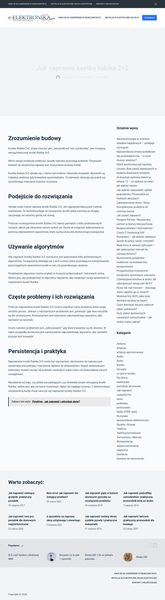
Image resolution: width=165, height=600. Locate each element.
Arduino (121, 343)
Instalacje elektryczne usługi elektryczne (71, 4)
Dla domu (122, 377)
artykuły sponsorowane (130, 352)
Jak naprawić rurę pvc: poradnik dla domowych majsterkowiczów (22, 520)
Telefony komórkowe (129, 433)
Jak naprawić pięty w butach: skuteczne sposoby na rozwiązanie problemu (101, 497)
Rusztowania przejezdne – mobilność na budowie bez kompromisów (132, 262)
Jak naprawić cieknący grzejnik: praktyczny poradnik (21, 497)
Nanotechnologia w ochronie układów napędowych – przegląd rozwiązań (135, 143)
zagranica (122, 450)
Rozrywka (122, 416)
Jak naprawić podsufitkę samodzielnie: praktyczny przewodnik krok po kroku (138, 497)
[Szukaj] (156, 4)
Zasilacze (122, 454)
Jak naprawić (102, 77)
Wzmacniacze (125, 441)
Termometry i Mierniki (129, 437)
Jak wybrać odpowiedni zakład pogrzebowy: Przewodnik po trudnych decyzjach (134, 194)
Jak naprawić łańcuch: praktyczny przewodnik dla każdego (138, 520)
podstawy (122, 403)
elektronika (123, 382)
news (120, 399)
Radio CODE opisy (127, 411)
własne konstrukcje (128, 445)
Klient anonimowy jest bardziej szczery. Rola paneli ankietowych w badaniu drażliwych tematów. (137, 168)
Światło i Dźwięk (126, 424)
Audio (120, 356)
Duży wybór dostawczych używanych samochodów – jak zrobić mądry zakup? (134, 317)
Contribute (149, 17)
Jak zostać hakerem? (129, 215)
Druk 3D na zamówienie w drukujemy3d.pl (27, 4)
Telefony (121, 428)
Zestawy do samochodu (130, 458)
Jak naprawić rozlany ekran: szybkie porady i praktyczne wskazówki (101, 520)
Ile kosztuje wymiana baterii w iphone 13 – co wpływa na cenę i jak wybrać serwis (135, 181)
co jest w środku (126, 373)
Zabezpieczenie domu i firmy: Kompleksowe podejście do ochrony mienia (133, 207)
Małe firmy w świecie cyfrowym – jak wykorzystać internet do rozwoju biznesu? (136, 249)
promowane (123, 407)
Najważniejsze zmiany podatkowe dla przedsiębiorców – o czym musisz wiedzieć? (136, 156)
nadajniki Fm (124, 394)
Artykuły (121, 348)
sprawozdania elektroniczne (133, 420)
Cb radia (121, 369)
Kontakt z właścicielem (107, 4)
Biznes (120, 365)
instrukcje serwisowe (129, 386)
